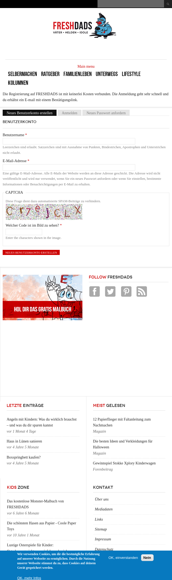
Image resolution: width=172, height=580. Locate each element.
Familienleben (77, 74)
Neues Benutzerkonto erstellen (32, 113)
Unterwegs (107, 74)
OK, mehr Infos (29, 578)
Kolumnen (18, 83)
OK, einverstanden (123, 558)
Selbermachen (22, 74)
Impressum (103, 539)
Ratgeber (50, 74)
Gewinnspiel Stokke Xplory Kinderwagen (124, 463)
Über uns (102, 499)
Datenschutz (104, 549)
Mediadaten (104, 509)
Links (99, 519)
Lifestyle (131, 74)
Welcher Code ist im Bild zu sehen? (34, 225)
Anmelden (69, 113)
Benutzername (15, 135)
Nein (147, 558)
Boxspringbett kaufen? (24, 457)
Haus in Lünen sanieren (24, 441)
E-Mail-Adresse (16, 161)
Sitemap (101, 529)
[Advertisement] (104, 49)
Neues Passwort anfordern (106, 113)
